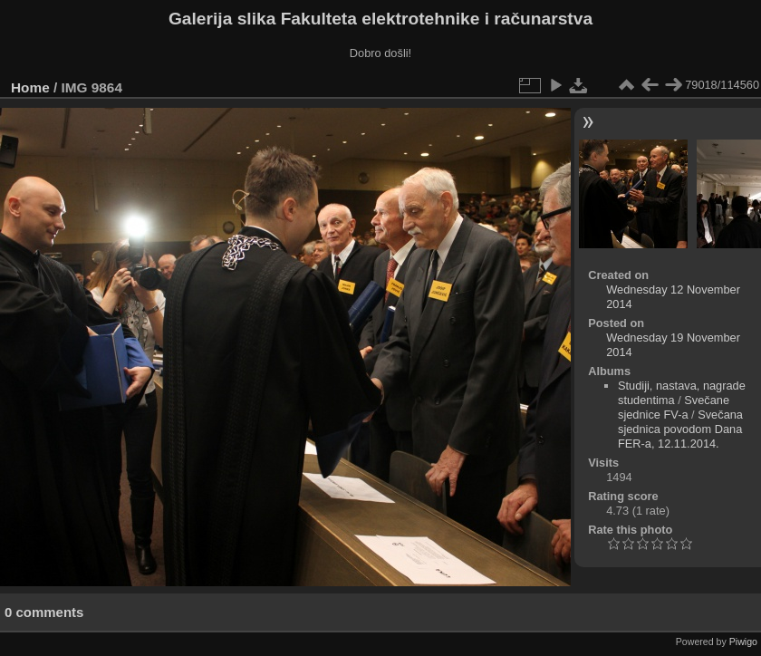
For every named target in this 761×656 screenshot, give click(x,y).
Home (30, 87)
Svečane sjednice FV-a (673, 407)
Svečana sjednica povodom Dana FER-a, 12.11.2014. (680, 429)
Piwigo (743, 641)
